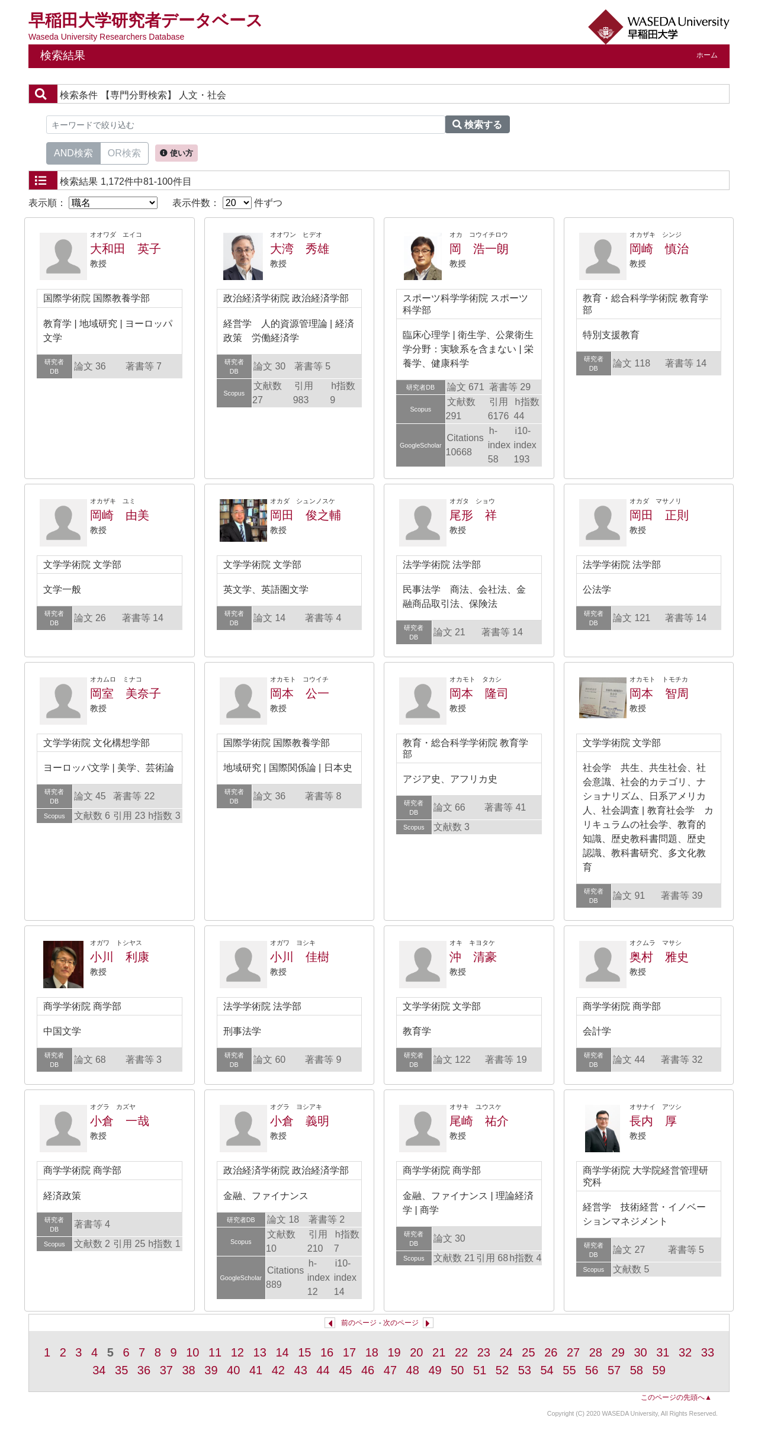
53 (524, 1370)
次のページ (401, 1323)
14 (281, 1352)
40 (233, 1370)
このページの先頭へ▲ (676, 1397)
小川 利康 (119, 956)
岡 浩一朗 (479, 248)
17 (349, 1352)
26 (550, 1352)
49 (434, 1370)
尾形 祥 (473, 515)
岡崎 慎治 (659, 248)
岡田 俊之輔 (305, 515)
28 (595, 1352)
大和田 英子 (125, 248)
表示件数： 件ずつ (227, 203)
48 (412, 1370)
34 (98, 1370)
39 (210, 1370)
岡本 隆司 (479, 693)
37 (166, 1370)
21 (438, 1352)
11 (214, 1352)
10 (192, 1352)
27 (573, 1352)
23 (483, 1352)
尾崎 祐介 (479, 1120)
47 (390, 1370)
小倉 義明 (299, 1120)
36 (143, 1370)
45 (345, 1370)
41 (255, 1370)
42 (278, 1370)
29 (618, 1352)
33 (707, 1352)
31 (662, 1352)
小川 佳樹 (299, 956)
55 (569, 1370)
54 (546, 1370)
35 (121, 1370)
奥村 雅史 (659, 956)
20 (416, 1352)
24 (506, 1352)
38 (188, 1370)
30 (640, 1352)
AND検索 (73, 152)
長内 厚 (653, 1120)
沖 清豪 (473, 956)
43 (300, 1370)
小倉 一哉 (119, 1120)
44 (322, 1370)
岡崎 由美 (119, 515)
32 (685, 1352)
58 (636, 1370)
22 (461, 1352)
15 (304, 1352)
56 (591, 1370)
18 (371, 1352)
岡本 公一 (299, 693)
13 (259, 1352)
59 (659, 1370)
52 (502, 1370)
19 (393, 1352)
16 (326, 1352)
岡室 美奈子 (125, 693)
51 (479, 1370)
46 (367, 1370)
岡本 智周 (659, 693)
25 (528, 1352)
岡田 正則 (659, 515)
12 (237, 1352)
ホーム (707, 55)
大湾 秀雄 (299, 248)
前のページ (359, 1323)
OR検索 (124, 152)
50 (457, 1370)
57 (614, 1370)
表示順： (93, 203)
